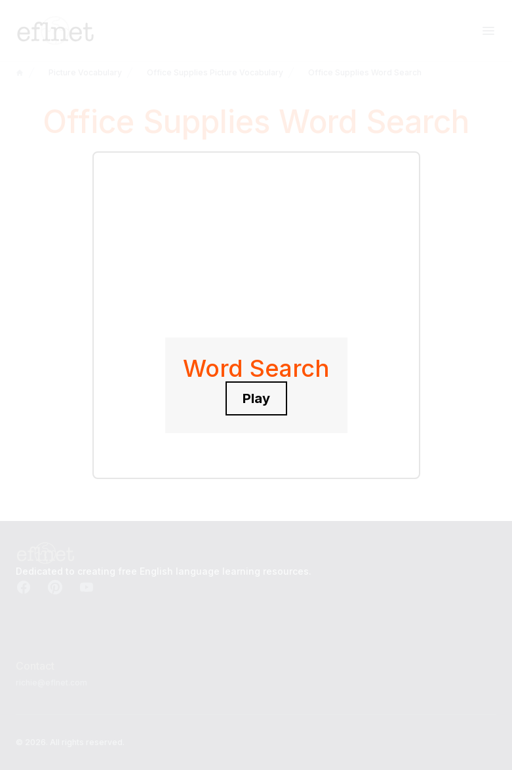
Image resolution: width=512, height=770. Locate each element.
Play (256, 398)
